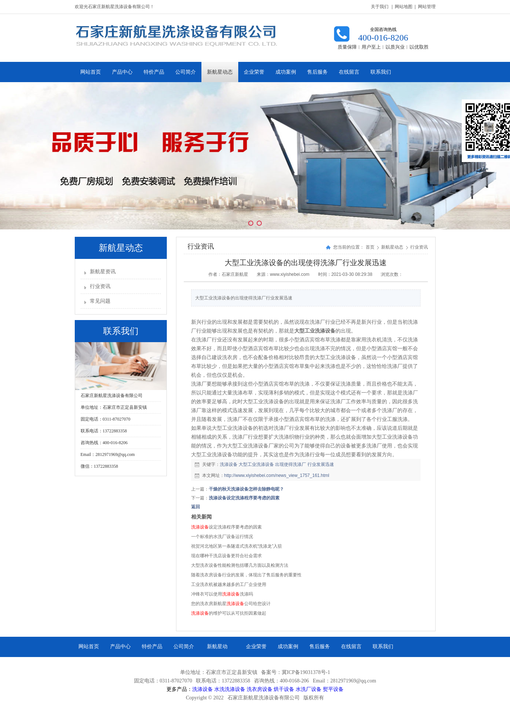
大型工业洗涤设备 (256, 464)
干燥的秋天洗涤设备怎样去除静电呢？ (246, 489)
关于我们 (379, 6)
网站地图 (403, 6)
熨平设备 (333, 689)
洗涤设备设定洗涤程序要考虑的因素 (244, 497)
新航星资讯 (103, 271)
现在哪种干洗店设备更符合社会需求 (226, 555)
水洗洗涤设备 (229, 689)
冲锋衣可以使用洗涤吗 (222, 594)
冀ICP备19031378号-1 (306, 672)
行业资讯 (100, 286)
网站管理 (427, 6)
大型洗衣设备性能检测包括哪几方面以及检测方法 (239, 565)
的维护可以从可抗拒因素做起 (228, 613)
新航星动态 (392, 247)
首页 (370, 247)
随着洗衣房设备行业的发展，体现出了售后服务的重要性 (246, 574)
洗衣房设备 (259, 689)
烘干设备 (284, 689)
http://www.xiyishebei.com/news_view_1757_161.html (276, 475)
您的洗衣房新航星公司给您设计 (231, 603)
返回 (195, 506)
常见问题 (100, 301)
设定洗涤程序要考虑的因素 (226, 527)
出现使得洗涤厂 (290, 464)
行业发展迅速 (320, 464)
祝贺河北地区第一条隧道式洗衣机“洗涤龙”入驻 (236, 546)
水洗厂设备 (308, 689)
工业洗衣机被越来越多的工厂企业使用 (228, 584)
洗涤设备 (229, 464)
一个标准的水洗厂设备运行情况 (222, 536)
